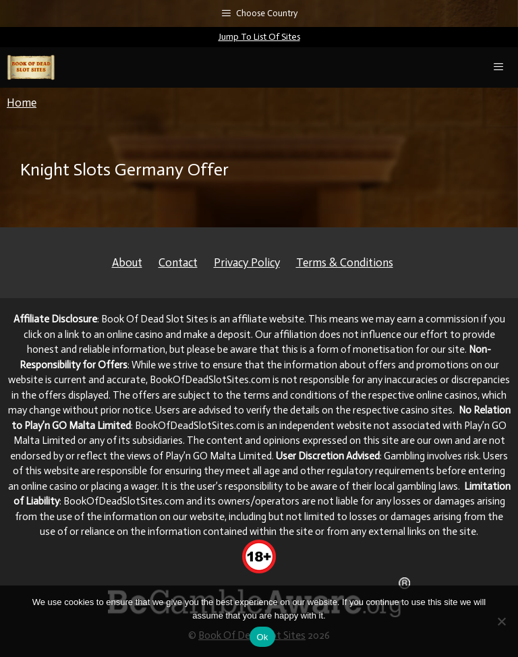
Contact (178, 262)
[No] (501, 621)
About (127, 262)
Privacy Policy (247, 262)
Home (21, 102)
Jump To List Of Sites (259, 36)
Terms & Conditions (344, 262)
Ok (262, 637)
